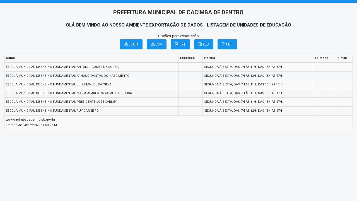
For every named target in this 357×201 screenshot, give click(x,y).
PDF (227, 44)
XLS (204, 44)
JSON (131, 44)
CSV (156, 44)
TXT (180, 44)
